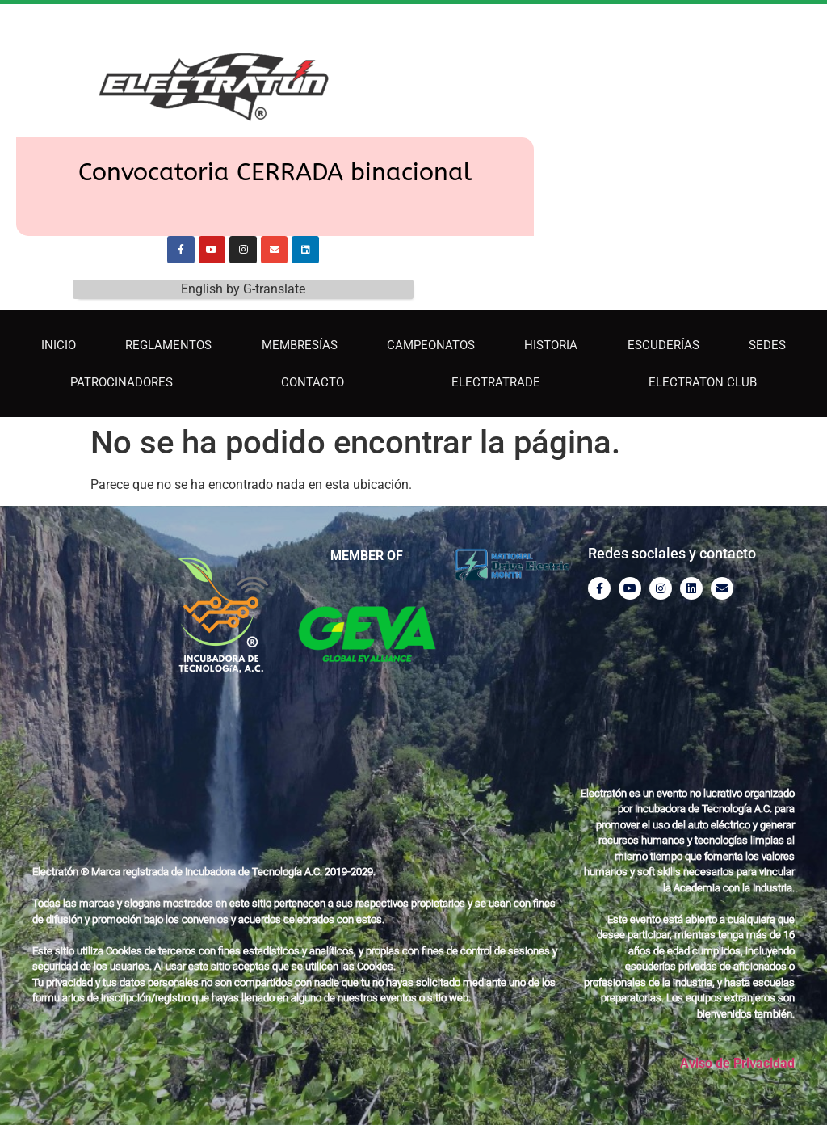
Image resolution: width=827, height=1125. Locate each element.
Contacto (312, 382)
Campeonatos (431, 345)
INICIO (58, 345)
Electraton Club (703, 382)
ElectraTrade (495, 382)
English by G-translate (243, 289)
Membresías (300, 345)
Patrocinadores (121, 382)
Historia (550, 345)
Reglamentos (168, 345)
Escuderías (663, 345)
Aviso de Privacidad (737, 1063)
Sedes (767, 345)
